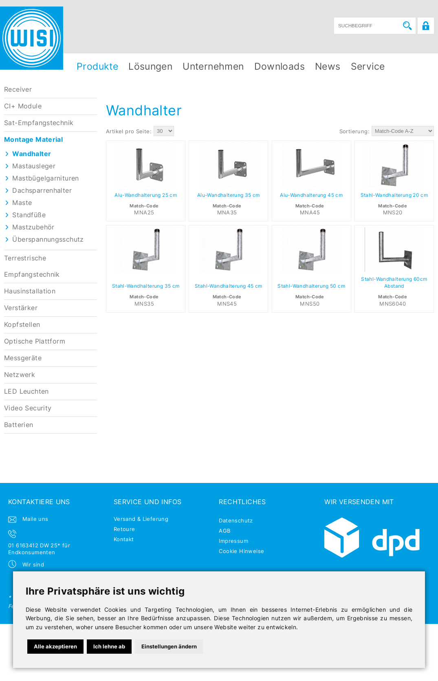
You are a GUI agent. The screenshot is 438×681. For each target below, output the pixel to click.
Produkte (97, 66)
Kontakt (124, 539)
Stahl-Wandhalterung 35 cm (146, 286)
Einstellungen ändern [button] (169, 646)
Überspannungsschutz (48, 239)
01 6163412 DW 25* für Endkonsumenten (39, 548)
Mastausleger (33, 166)
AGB (224, 530)
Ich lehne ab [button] (109, 646)
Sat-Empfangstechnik (38, 123)
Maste (22, 203)
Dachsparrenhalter (42, 190)
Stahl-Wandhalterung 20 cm (394, 195)
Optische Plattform (34, 341)
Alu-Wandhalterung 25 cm (145, 195)
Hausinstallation (29, 291)
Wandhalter (31, 154)
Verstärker (20, 308)
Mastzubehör (33, 227)
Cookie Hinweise (241, 551)
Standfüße (29, 215)
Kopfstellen (22, 324)
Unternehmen (213, 66)
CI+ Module (23, 106)
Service (368, 66)
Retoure (124, 529)
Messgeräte (23, 358)
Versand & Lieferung (141, 519)
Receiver (18, 89)
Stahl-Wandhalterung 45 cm (228, 286)
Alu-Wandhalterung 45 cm (311, 195)
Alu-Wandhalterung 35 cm (228, 195)
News (328, 66)
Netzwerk (19, 375)
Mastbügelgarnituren (45, 178)
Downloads (279, 66)
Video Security (27, 408)
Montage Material (33, 139)
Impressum (233, 541)
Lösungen (150, 66)
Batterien (18, 425)
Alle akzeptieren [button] (55, 646)
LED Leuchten (26, 391)
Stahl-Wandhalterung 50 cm (311, 286)
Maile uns (35, 519)
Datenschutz (236, 520)
